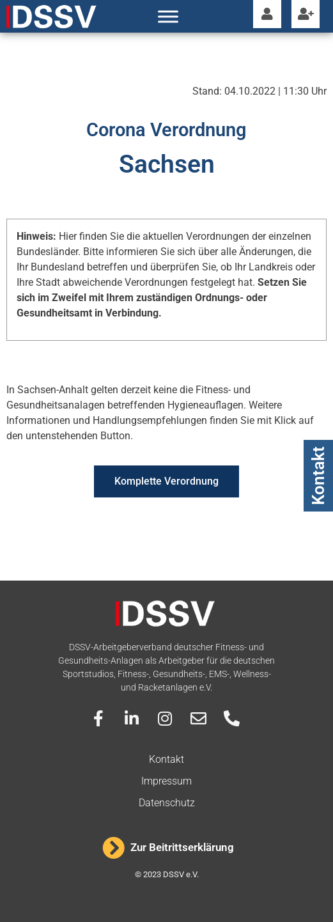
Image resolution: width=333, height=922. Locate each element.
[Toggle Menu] (168, 16)
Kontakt (318, 475)
